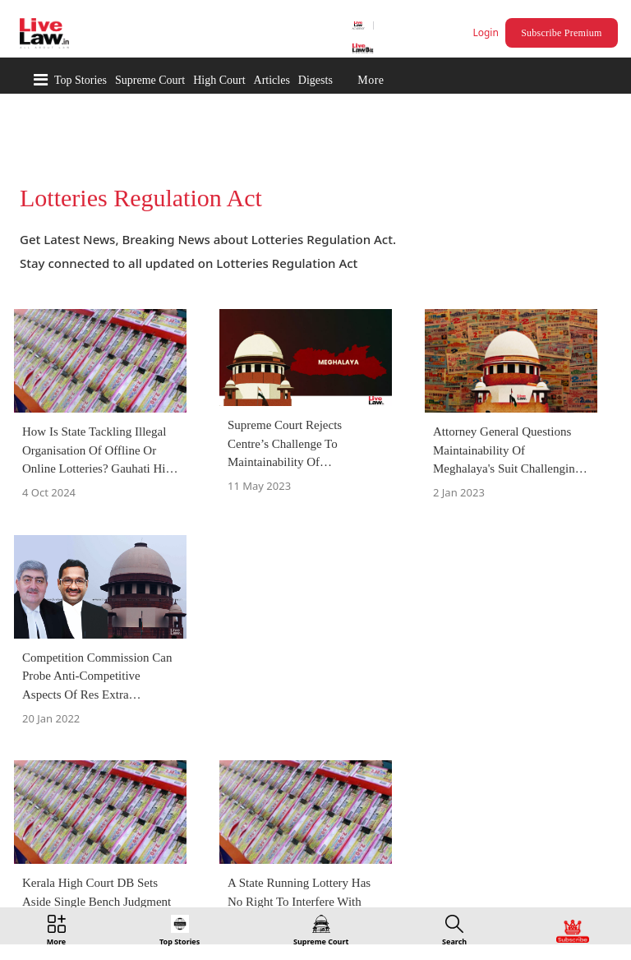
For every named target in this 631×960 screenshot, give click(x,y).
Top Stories (80, 80)
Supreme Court (150, 80)
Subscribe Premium (561, 33)
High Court (219, 80)
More (370, 80)
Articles (272, 80)
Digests (315, 80)
